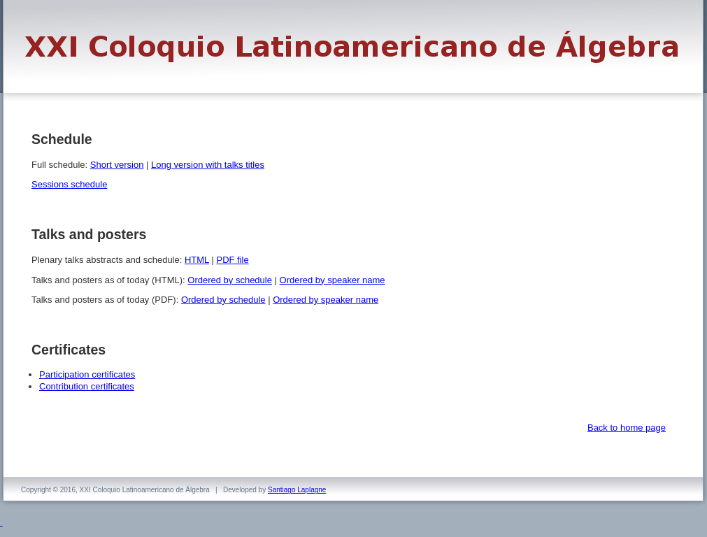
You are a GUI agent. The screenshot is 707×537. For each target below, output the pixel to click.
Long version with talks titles (207, 164)
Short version (117, 164)
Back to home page (626, 427)
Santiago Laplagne (297, 490)
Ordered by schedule (229, 280)
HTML (197, 260)
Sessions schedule (69, 184)
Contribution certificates (86, 386)
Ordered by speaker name (332, 280)
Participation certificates (87, 374)
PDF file (232, 260)
